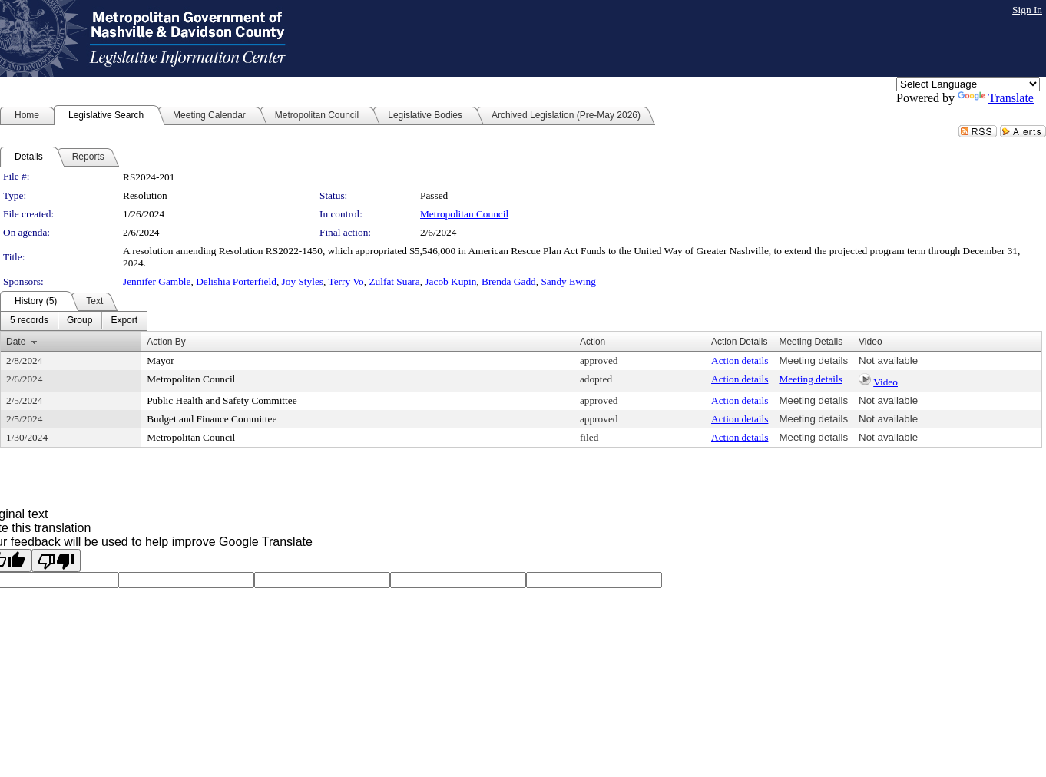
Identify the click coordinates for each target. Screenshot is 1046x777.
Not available (888, 360)
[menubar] (73, 321)
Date (15, 341)
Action (592, 341)
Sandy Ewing (568, 281)
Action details (739, 360)
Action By (166, 341)
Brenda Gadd (509, 281)
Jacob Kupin (450, 281)
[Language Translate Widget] (968, 84)
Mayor (160, 360)
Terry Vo (345, 281)
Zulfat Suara (394, 281)
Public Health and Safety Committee (221, 400)
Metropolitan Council (464, 214)
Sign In (1027, 9)
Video (885, 382)
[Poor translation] (56, 560)
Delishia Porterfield (236, 281)
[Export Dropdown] (124, 321)
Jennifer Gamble (156, 281)
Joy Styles (302, 281)
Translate (996, 97)
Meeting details (813, 360)
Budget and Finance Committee (211, 419)
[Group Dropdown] (79, 321)
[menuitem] (29, 321)
